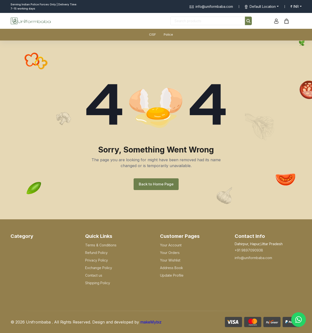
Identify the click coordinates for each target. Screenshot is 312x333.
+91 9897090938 (249, 250)
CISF (152, 34)
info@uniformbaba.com (211, 6)
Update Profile (172, 275)
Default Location (263, 6)
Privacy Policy (96, 260)
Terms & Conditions (100, 245)
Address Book (171, 268)
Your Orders (170, 253)
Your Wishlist (170, 260)
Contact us (93, 275)
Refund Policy (96, 253)
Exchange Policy (98, 268)
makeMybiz (151, 322)
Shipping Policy (97, 283)
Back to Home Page (156, 184)
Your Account (171, 245)
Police (168, 34)
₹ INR (294, 6)
